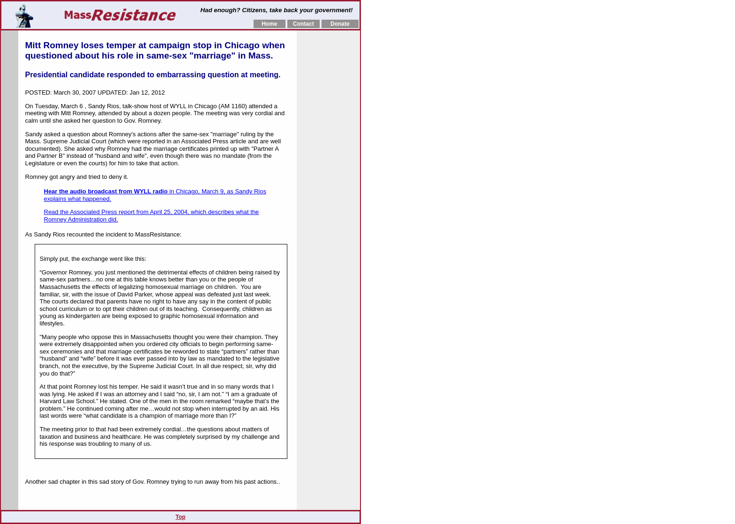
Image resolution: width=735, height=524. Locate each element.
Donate (340, 24)
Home (269, 24)
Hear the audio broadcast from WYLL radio (106, 191)
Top (180, 517)
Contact (303, 24)
